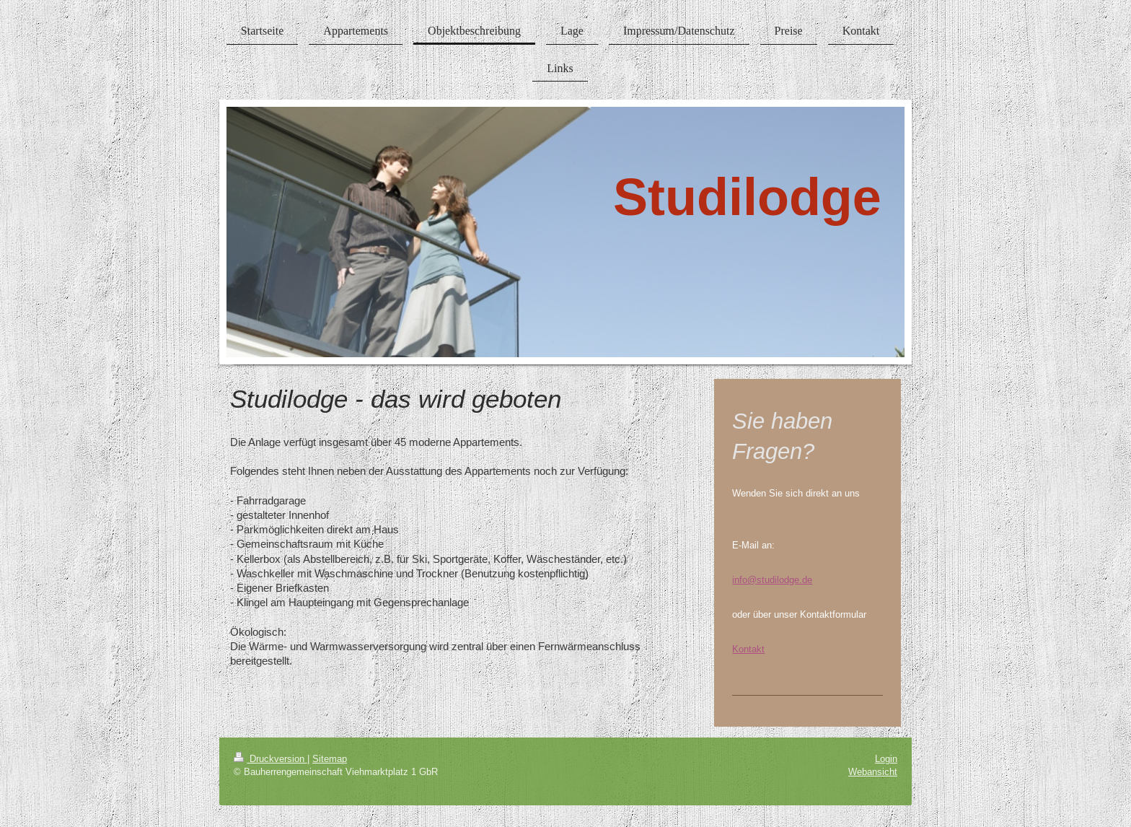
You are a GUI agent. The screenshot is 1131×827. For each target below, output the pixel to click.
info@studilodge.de (772, 579)
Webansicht (872, 771)
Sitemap (329, 758)
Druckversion (270, 758)
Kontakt (748, 649)
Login (886, 758)
